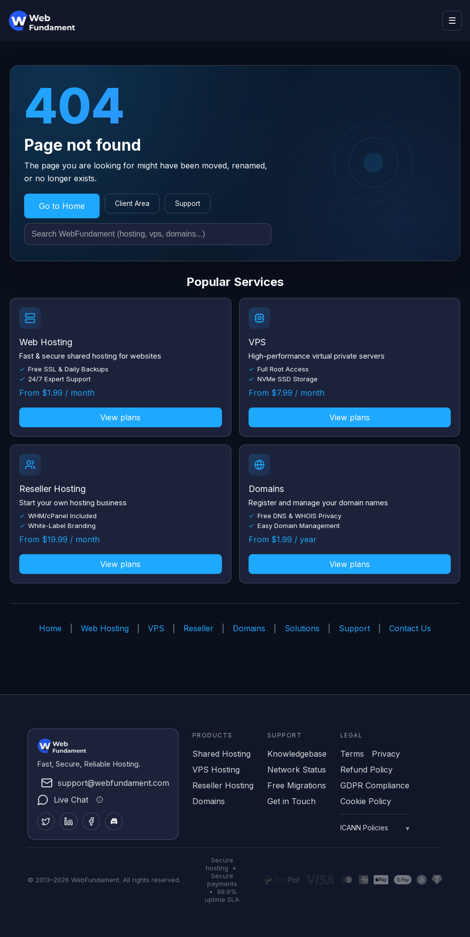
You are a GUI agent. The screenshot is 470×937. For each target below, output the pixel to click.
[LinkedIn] (68, 821)
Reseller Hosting (222, 785)
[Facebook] (91, 821)
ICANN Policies (364, 827)
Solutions (302, 628)
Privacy (386, 754)
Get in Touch (291, 801)
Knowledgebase (296, 754)
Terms (352, 754)
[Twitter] (46, 821)
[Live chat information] (98, 799)
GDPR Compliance (374, 785)
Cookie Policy (365, 801)
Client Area (132, 203)
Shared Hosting (221, 754)
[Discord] (114, 821)
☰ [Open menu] (452, 21)
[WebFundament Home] (52, 21)
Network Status (296, 769)
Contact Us (410, 628)
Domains (249, 628)
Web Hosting (105, 628)
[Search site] (147, 234)
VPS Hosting (216, 769)
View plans (120, 417)
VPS (156, 628)
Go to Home (62, 206)
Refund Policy (366, 769)
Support (187, 203)
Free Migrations (296, 785)
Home (50, 628)
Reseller (198, 628)
